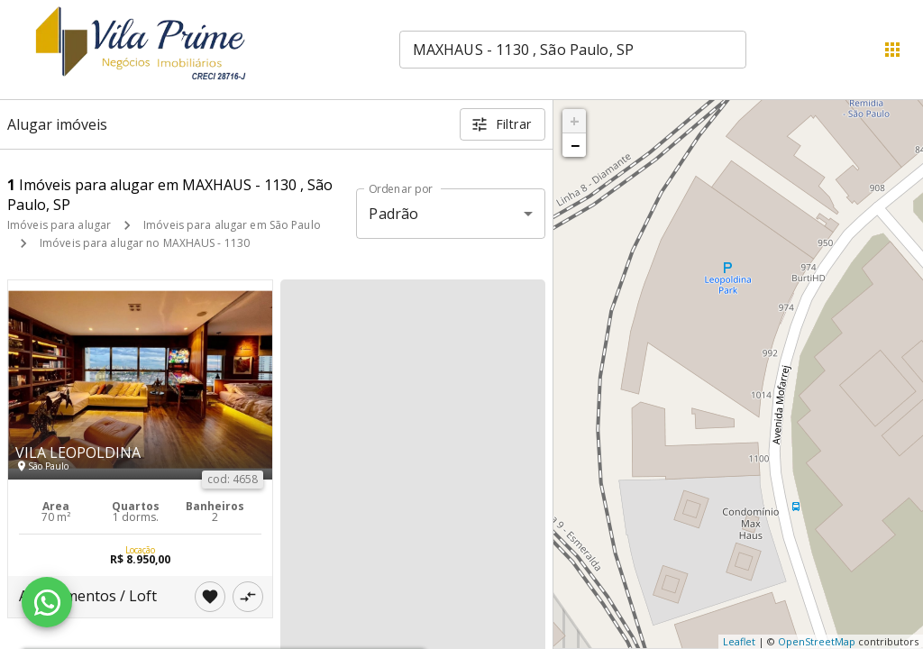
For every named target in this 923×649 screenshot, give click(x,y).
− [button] (575, 145)
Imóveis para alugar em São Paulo (232, 225)
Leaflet (739, 641)
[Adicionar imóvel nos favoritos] (210, 596)
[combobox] (572, 50)
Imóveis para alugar (59, 225)
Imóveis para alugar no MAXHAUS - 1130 (145, 243)
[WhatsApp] (47, 602)
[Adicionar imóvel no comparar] (248, 596)
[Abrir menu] (892, 49)
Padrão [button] (393, 214)
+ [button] (575, 121)
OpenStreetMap (816, 641)
